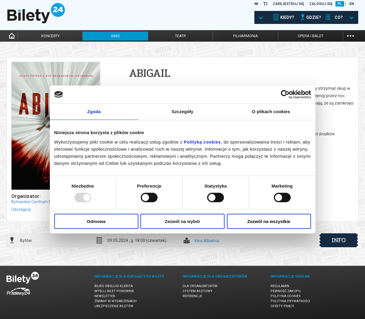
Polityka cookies (286, 296)
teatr (180, 36)
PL (340, 4)
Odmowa (96, 221)
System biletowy (197, 291)
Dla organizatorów (200, 286)
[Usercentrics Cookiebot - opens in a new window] (285, 94)
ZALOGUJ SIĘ (321, 4)
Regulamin (280, 286)
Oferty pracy (282, 306)
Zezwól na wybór (182, 221)
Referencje (192, 296)
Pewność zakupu (286, 291)
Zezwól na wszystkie (268, 221)
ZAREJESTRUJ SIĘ (288, 4)
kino (115, 36)
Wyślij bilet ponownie (114, 291)
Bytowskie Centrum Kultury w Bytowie (46, 201)
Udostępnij (21, 209)
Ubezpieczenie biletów (113, 306)
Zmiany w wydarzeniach (115, 301)
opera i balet (310, 36)
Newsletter (104, 296)
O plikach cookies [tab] (271, 111)
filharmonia (245, 36)
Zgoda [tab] (94, 111)
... (350, 35)
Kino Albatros (207, 241)
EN (351, 4)
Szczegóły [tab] (182, 111)
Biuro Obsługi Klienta (113, 286)
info (339, 240)
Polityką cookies (202, 141)
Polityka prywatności (290, 301)
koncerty (50, 36)
